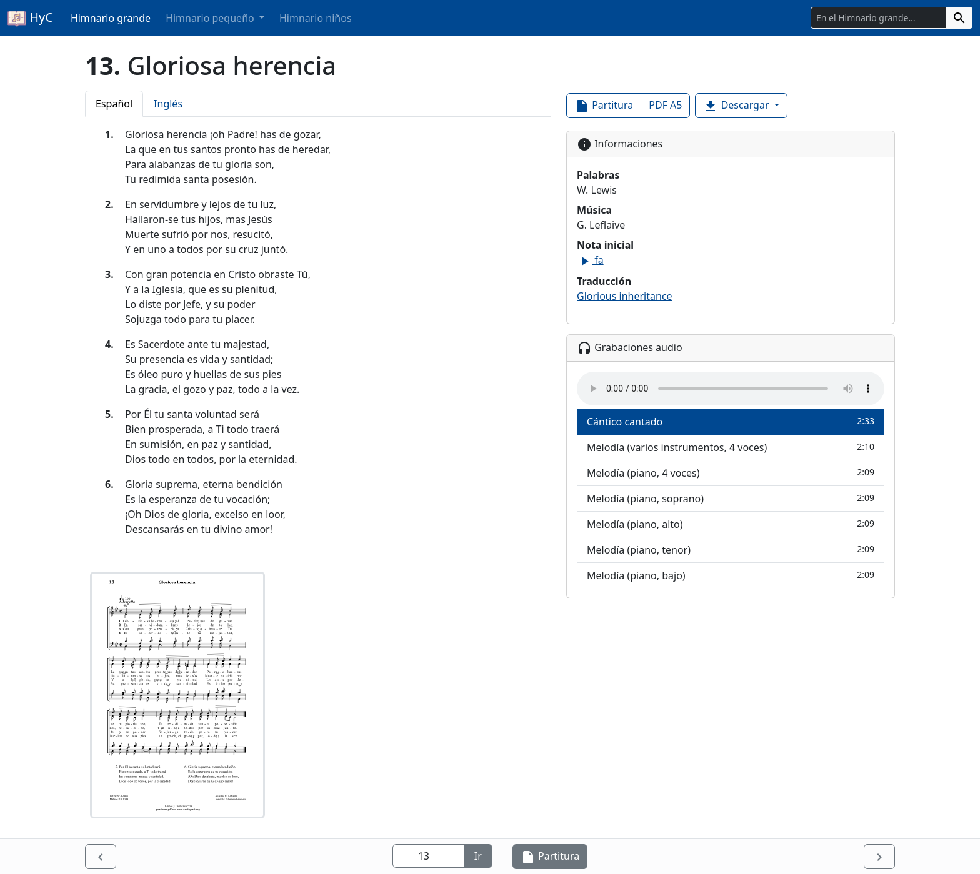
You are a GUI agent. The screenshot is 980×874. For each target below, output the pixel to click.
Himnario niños (315, 18)
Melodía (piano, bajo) (730, 575)
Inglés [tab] (168, 104)
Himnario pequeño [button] (211, 18)
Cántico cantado (730, 421)
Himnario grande (111, 18)
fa (590, 260)
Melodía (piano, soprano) (730, 498)
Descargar (737, 106)
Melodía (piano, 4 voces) (730, 472)
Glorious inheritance (624, 296)
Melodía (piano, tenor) (730, 549)
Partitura (603, 106)
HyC (30, 18)
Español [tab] (114, 104)
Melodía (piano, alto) (730, 524)
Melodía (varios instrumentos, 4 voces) (730, 447)
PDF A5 (665, 105)
